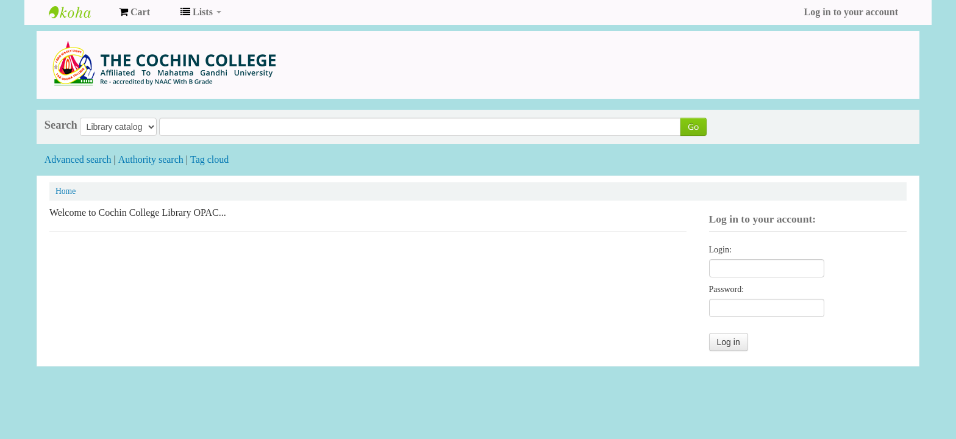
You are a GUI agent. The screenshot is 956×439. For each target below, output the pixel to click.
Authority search (151, 159)
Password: (726, 289)
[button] (134, 12)
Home (65, 191)
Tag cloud (209, 159)
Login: (720, 249)
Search (61, 125)
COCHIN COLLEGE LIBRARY (79, 12)
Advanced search (78, 159)
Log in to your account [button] (851, 12)
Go (693, 126)
